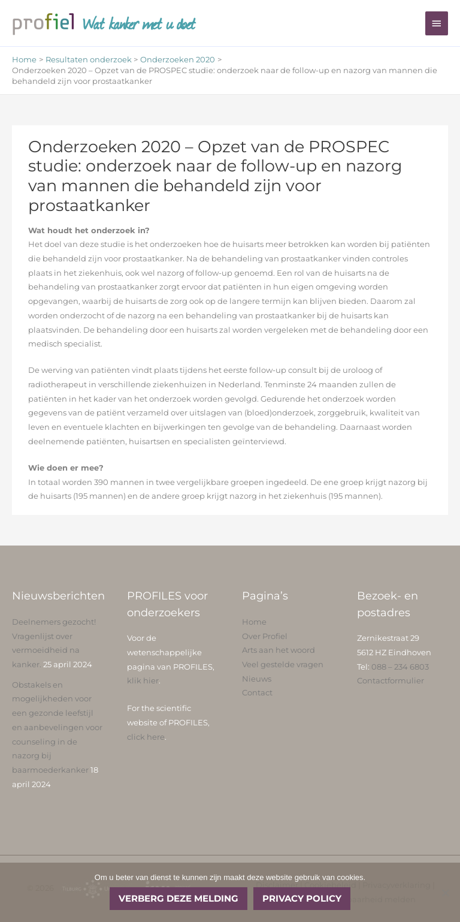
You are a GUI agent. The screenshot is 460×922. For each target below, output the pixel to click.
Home (254, 621)
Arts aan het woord (278, 650)
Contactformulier (390, 680)
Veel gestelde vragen (282, 664)
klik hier (143, 680)
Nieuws (256, 678)
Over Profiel (265, 636)
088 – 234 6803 (400, 666)
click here (146, 737)
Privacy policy (301, 898)
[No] (445, 893)
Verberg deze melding (178, 898)
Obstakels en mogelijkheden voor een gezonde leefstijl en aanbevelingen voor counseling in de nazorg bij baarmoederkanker (57, 727)
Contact (257, 692)
